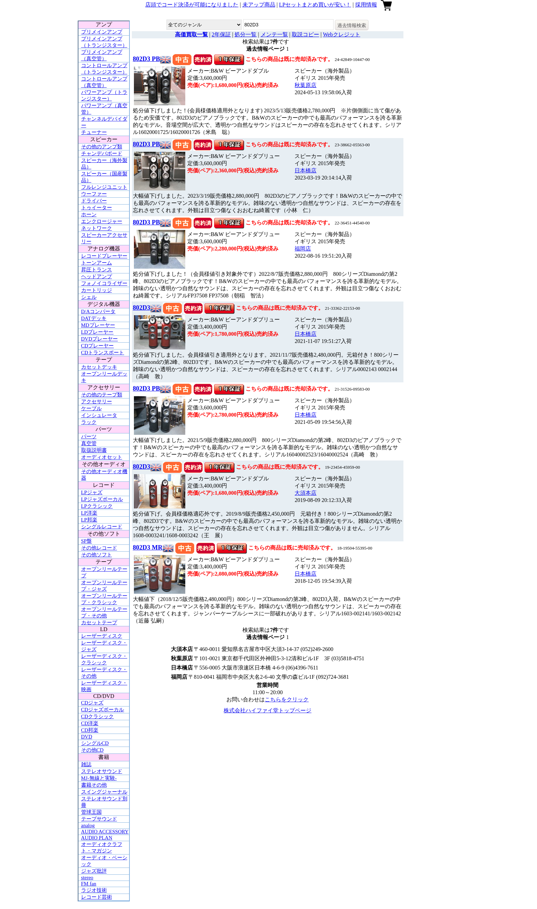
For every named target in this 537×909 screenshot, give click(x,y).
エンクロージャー (101, 221)
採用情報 (366, 5)
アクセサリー (96, 401)
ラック (89, 422)
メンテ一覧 (274, 34)
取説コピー (305, 34)
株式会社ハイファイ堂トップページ (267, 710)
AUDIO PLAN (96, 837)
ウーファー (94, 194)
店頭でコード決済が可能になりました (191, 5)
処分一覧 (246, 34)
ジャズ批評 (94, 871)
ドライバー (94, 201)
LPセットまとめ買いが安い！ (315, 5)
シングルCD (95, 743)
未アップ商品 (258, 5)
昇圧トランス (96, 269)
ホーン (89, 214)
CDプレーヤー (97, 345)
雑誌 (86, 764)
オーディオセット (101, 457)
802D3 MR (148, 547)
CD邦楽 (90, 730)
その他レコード (99, 548)
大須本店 (305, 493)
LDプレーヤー (97, 332)
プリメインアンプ (101, 32)
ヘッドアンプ (96, 276)
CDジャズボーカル (102, 709)
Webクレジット (341, 34)
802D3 (141, 307)
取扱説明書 (94, 450)
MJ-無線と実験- (99, 778)
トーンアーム (96, 263)
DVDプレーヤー (99, 339)
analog (88, 825)
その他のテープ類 (101, 394)
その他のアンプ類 (101, 146)
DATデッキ (94, 318)
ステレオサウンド (101, 771)
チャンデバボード (101, 153)
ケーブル (91, 408)
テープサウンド (99, 819)
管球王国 (91, 812)
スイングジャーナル (104, 792)
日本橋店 (305, 170)
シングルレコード (101, 526)
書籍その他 (94, 785)
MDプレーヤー (98, 325)
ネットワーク (96, 228)
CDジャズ (92, 702)
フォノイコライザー (104, 283)
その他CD (92, 750)
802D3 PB (146, 58)
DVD (86, 736)
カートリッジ (96, 290)
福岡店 (303, 248)
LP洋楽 (89, 513)
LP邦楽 (89, 520)
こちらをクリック (287, 699)
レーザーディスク (101, 636)
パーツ (89, 436)
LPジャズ (92, 492)
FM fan (89, 883)
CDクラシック (97, 716)
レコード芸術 (96, 897)
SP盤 (86, 541)
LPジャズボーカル (102, 499)
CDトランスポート (102, 352)
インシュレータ (99, 415)
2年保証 (221, 34)
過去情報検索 (351, 25)
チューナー (94, 132)
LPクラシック (97, 506)
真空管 (89, 443)
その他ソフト (96, 554)
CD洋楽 (90, 723)
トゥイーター (96, 207)
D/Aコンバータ (98, 311)
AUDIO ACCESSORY (105, 831)
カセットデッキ (99, 367)
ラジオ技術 (94, 890)
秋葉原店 (305, 85)
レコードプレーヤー (104, 256)
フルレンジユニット (104, 187)
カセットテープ (99, 622)
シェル (89, 297)
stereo (87, 877)
